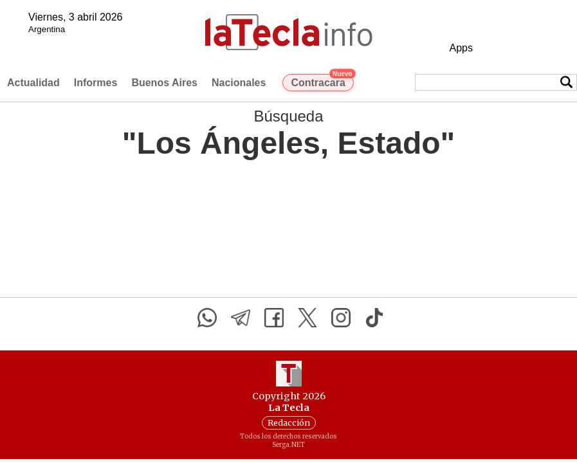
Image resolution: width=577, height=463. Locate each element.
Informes (96, 82)
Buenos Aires (164, 82)
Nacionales (239, 82)
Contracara (322, 81)
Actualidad (33, 82)
